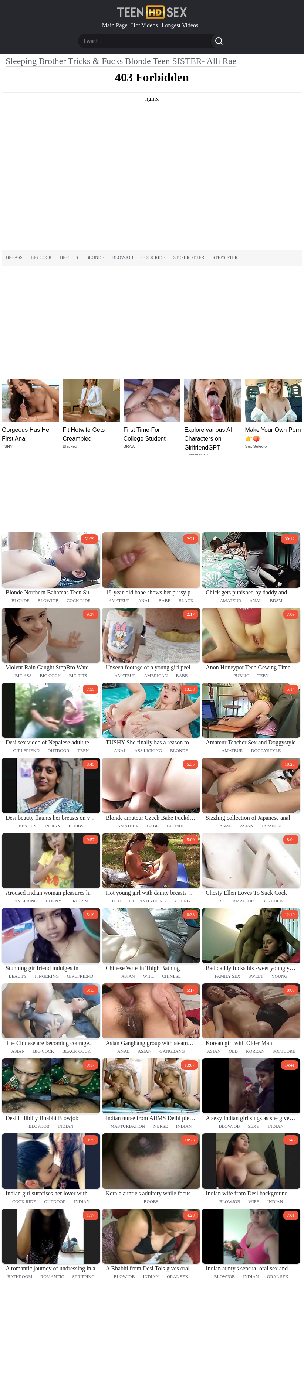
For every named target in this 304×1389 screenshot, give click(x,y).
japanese (272, 754)
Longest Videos (180, 25)
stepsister (225, 257)
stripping (83, 1205)
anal (144, 528)
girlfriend (26, 679)
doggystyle (266, 679)
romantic (52, 1205)
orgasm (79, 829)
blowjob (123, 257)
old (116, 829)
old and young (147, 829)
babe (164, 528)
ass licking (148, 679)
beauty (27, 754)
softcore (284, 979)
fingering (25, 829)
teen (263, 604)
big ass (14, 257)
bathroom (19, 1205)
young (182, 829)
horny (53, 829)
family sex (227, 904)
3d (221, 829)
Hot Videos (144, 25)
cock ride (153, 257)
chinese (171, 904)
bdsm (276, 528)
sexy (253, 1054)
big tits (69, 257)
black (186, 528)
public (241, 604)
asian (247, 754)
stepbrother (189, 257)
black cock (76, 979)
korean (255, 979)
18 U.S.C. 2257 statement (152, 1370)
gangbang (172, 979)
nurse (160, 1054)
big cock (41, 257)
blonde (95, 257)
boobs (75, 754)
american (156, 604)
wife (148, 904)
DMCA (152, 1378)
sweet (256, 904)
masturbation (127, 1054)
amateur (119, 528)
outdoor (59, 679)
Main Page (115, 25)
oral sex (177, 1205)
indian (53, 754)
